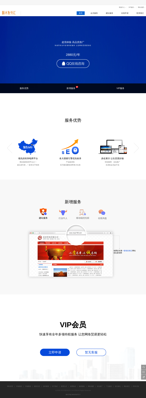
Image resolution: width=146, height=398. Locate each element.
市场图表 (28, 386)
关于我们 (55, 386)
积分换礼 (118, 386)
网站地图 (141, 7)
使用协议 (73, 386)
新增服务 (72, 88)
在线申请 (124, 13)
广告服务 (109, 386)
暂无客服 (91, 352)
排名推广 (100, 386)
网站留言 (127, 386)
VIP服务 (131, 7)
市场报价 (19, 386)
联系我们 (140, 13)
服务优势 (24, 88)
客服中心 (122, 7)
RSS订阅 (136, 386)
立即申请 (55, 352)
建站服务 (109, 13)
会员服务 (94, 13)
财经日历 (37, 386)
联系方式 (64, 386)
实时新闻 (46, 386)
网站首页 (10, 386)
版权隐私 (82, 386)
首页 (80, 13)
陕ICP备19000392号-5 (73, 394)
